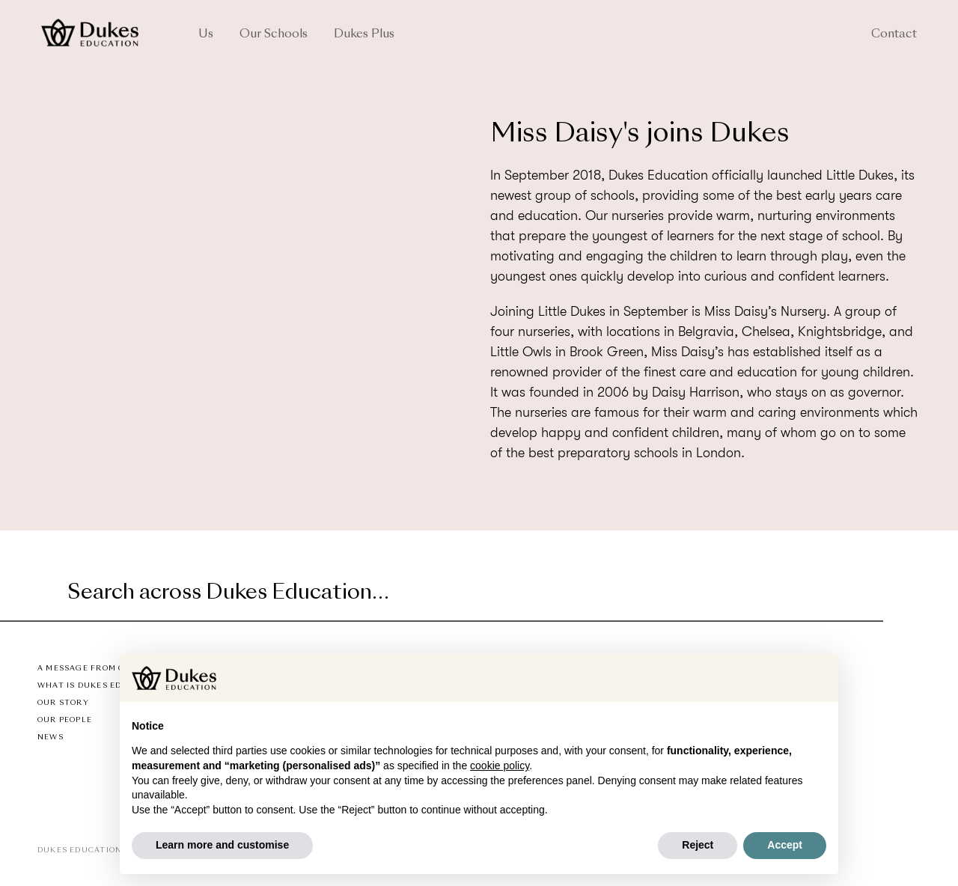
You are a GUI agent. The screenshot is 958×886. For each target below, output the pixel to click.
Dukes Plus (364, 34)
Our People (64, 720)
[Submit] (870, 594)
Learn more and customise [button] (222, 845)
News (50, 737)
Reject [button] (697, 845)
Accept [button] (784, 845)
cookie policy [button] (499, 766)
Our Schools (274, 34)
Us (205, 34)
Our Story (63, 703)
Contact (894, 34)
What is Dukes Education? (102, 685)
